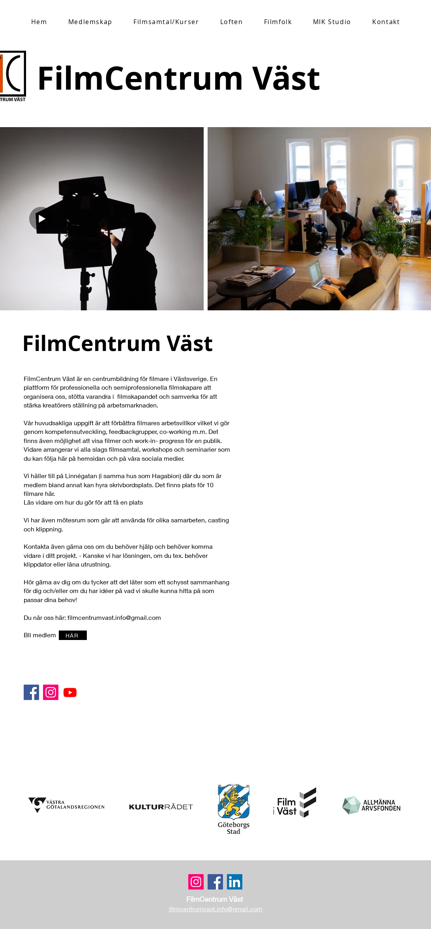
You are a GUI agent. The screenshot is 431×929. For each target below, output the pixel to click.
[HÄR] (73, 635)
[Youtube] (70, 692)
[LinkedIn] (234, 882)
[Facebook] (31, 692)
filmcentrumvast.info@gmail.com (114, 617)
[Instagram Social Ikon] (50, 692)
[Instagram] (196, 882)
